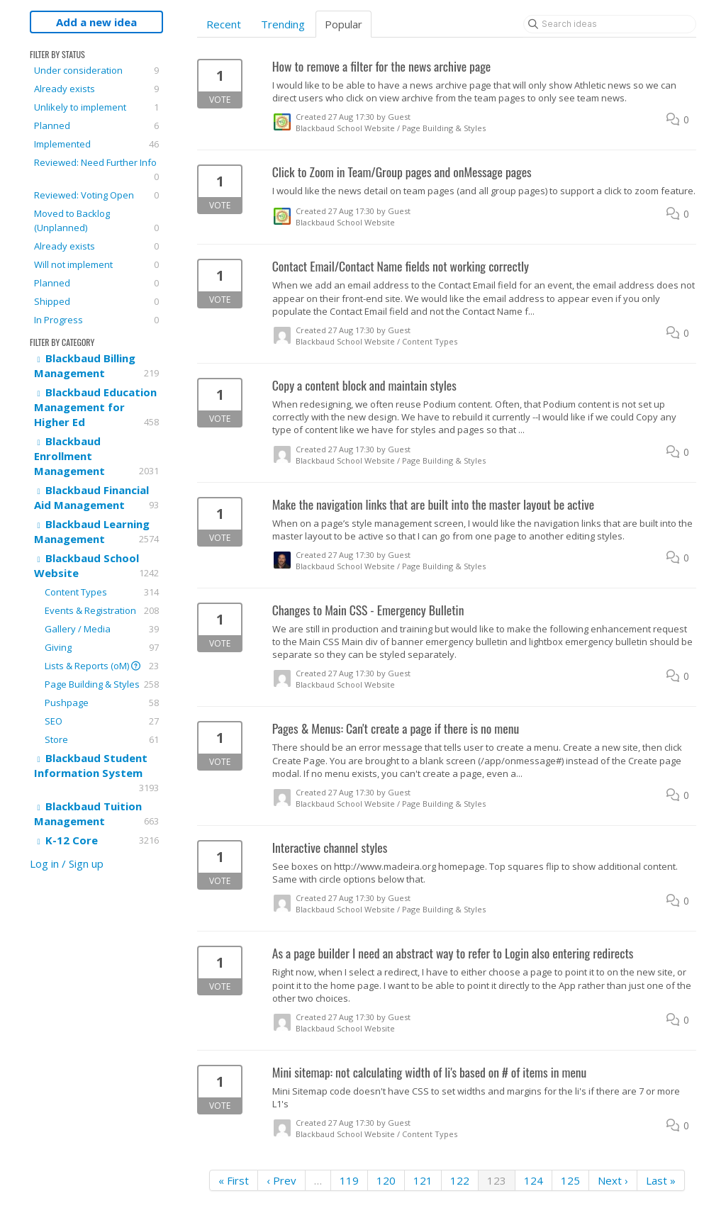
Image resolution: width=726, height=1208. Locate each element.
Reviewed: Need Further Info (96, 170)
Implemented (96, 144)
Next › (613, 1180)
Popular (343, 24)
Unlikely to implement (96, 107)
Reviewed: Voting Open (96, 195)
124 (533, 1180)
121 (422, 1180)
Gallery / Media (102, 629)
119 (349, 1180)
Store (102, 739)
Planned (96, 125)
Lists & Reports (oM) (102, 666)
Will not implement (96, 264)
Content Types (102, 592)
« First (233, 1180)
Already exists (96, 89)
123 (496, 1180)
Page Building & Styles (102, 684)
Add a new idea (96, 22)
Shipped (96, 301)
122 (459, 1180)
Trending (283, 24)
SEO (102, 721)
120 (386, 1180)
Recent (223, 24)
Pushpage (102, 702)
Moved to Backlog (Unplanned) (96, 221)
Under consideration (96, 70)
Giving (102, 647)
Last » (661, 1180)
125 (570, 1180)
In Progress (96, 320)
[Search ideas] (609, 24)
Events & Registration (102, 610)
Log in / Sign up (67, 863)
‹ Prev (281, 1180)
